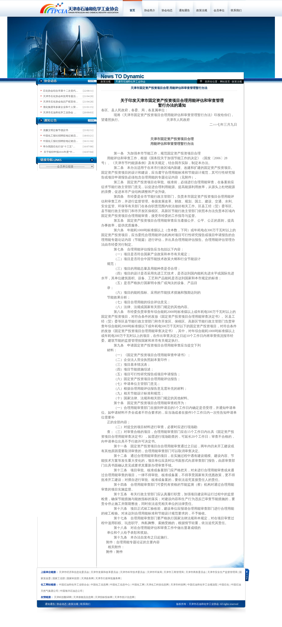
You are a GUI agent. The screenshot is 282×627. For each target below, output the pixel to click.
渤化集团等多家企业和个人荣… (60, 107)
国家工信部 (58, 578)
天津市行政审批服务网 (107, 578)
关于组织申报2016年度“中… (59, 151)
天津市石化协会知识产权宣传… (60, 101)
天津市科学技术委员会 (132, 572)
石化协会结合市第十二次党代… (60, 90)
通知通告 (184, 10)
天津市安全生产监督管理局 (222, 572)
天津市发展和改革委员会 (104, 572)
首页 (132, 10)
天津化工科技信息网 (157, 584)
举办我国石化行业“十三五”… (59, 146)
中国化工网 (138, 584)
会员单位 (219, 10)
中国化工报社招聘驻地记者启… (60, 135)
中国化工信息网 (99, 584)
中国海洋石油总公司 (71, 590)
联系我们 (236, 10)
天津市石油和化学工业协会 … (59, 112)
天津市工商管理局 (174, 572)
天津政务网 (87, 578)
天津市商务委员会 (196, 572)
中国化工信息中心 (120, 584)
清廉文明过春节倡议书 (55, 130)
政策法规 (201, 10)
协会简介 (149, 10)
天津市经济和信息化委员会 (74, 572)
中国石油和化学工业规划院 (202, 584)
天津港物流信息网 (83, 597)
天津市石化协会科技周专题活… (60, 96)
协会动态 (167, 10)
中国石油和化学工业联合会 (74, 584)
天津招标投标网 (103, 597)
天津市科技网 (178, 584)
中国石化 (224, 584)
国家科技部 (73, 578)
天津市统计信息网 (124, 597)
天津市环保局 (154, 572)
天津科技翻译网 (62, 597)
